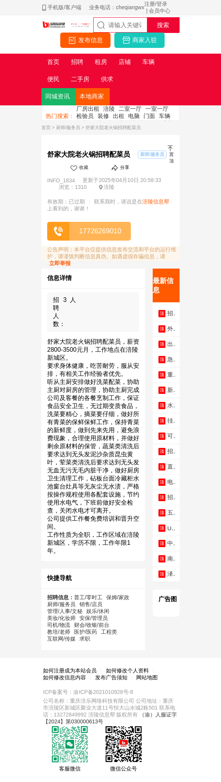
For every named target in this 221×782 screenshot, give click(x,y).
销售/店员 (90, 604)
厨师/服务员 (68, 127)
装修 (103, 116)
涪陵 (109, 108)
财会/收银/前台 (91, 625)
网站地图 (147, 677)
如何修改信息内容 (64, 677)
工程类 (109, 632)
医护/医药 (85, 632)
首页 (46, 127)
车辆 (164, 116)
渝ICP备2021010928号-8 (103, 692)
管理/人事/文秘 (64, 611)
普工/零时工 (88, 597)
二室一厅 (130, 108)
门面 (149, 116)
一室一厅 (156, 108)
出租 (118, 116)
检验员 (85, 116)
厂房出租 (87, 108)
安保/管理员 (93, 618)
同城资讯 (57, 96)
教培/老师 (58, 632)
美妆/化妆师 (61, 618)
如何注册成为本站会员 (70, 670)
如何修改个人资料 (127, 670)
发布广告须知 (111, 677)
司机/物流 (58, 625)
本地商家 (91, 96)
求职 (84, 639)
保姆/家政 (117, 597)
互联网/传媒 (61, 639)
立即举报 (60, 263)
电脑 (134, 116)
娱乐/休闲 (97, 611)
